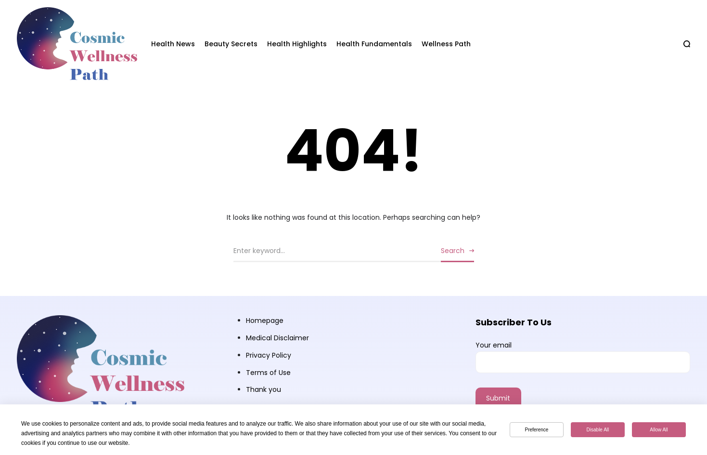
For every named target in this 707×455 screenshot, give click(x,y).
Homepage (264, 320)
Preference (536, 429)
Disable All (598, 429)
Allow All (659, 429)
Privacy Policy (268, 355)
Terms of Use (268, 372)
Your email (583, 356)
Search (452, 250)
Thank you (263, 389)
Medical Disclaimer (277, 338)
